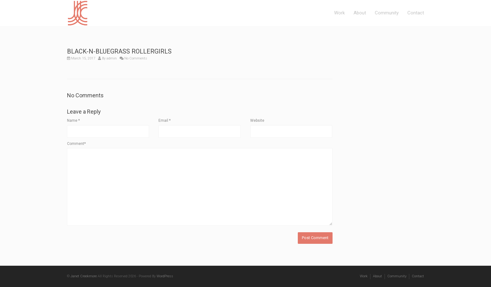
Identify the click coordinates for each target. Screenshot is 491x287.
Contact (415, 13)
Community (387, 13)
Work (339, 13)
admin (111, 58)
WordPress (165, 276)
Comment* (76, 143)
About (360, 13)
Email (164, 120)
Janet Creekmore (83, 276)
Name (73, 120)
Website (257, 120)
